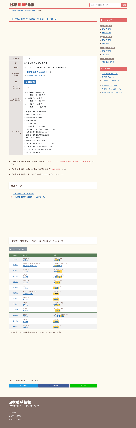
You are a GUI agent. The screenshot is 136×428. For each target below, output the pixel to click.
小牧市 (25, 305)
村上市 (25, 271)
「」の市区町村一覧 (23, 193)
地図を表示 (30, 82)
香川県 (15, 321)
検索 (124, 5)
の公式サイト (38, 72)
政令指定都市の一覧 (110, 74)
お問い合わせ (15, 416)
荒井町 (58, 316)
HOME (12, 412)
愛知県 (15, 298)
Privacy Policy (16, 419)
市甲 (57, 266)
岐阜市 (25, 288)
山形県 (15, 259)
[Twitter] (23, 385)
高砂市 (25, 316)
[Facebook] (53, 385)
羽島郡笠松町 (28, 294)
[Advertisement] (53, 38)
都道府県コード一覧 (110, 85)
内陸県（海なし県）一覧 (111, 89)
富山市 (25, 277)
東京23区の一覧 (108, 77)
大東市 (25, 310)
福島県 (15, 265)
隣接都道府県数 (108, 62)
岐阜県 (15, 287)
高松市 (25, 321)
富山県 (15, 276)
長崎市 (25, 327)
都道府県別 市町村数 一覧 (112, 92)
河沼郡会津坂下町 (30, 266)
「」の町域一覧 (29, 197)
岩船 (57, 271)
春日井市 (26, 299)
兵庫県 (15, 315)
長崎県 (15, 326)
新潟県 (15, 270)
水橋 (57, 277)
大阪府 (15, 310)
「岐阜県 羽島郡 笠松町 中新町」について (33, 19)
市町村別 (105, 43)
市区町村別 (106, 32)
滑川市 (25, 282)
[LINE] (83, 385)
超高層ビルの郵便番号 (110, 80)
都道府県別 (106, 29)
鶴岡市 (25, 260)
